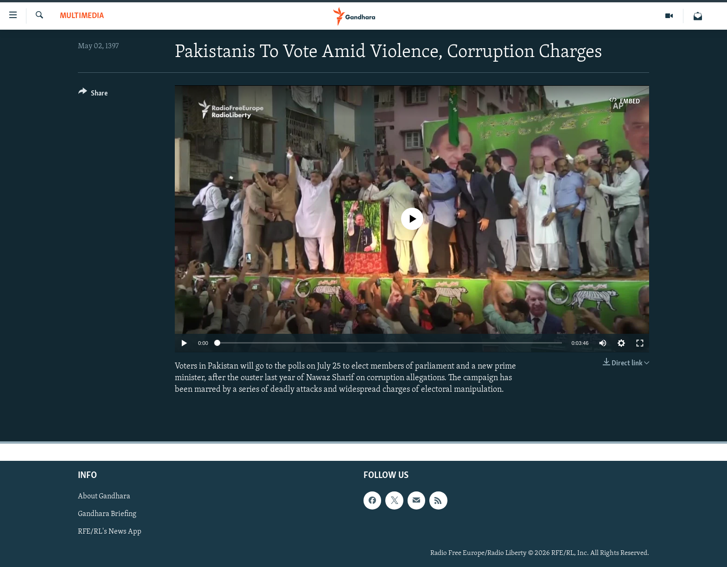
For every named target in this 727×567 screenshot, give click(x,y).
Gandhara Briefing (107, 514)
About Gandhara (104, 496)
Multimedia (82, 16)
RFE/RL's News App (109, 532)
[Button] (93, 94)
